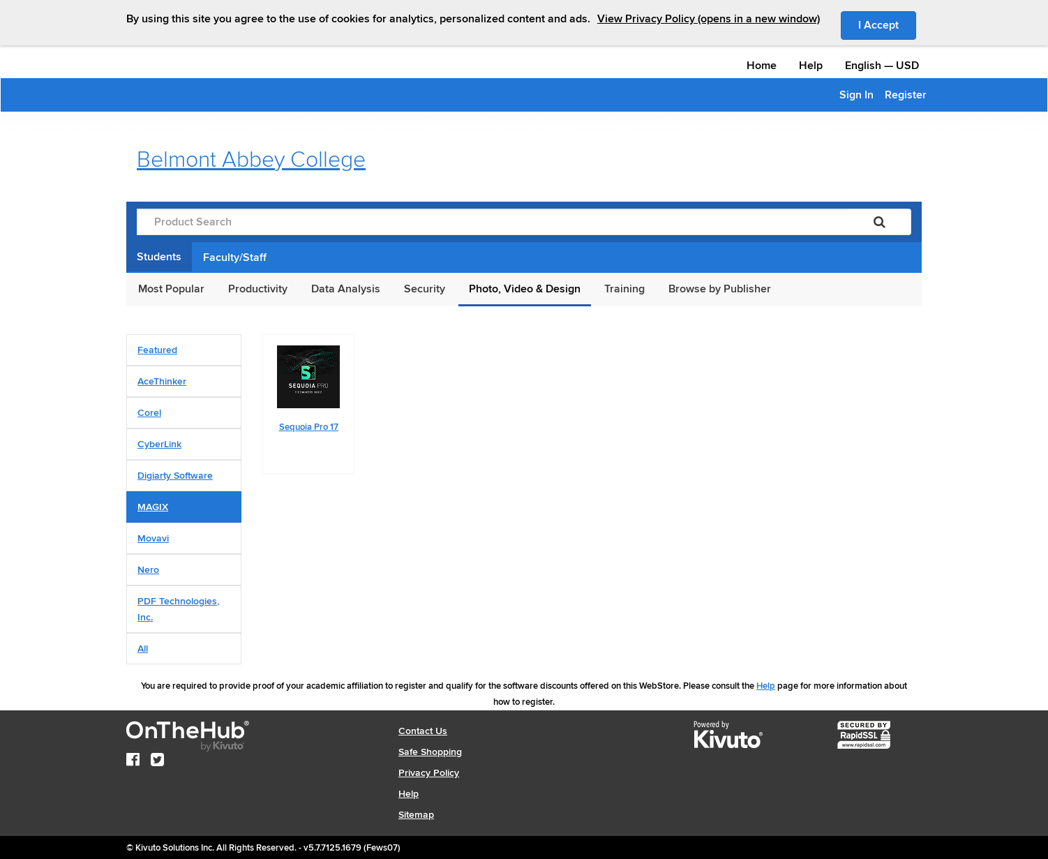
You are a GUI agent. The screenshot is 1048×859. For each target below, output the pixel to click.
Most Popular (171, 289)
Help (811, 66)
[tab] (183, 350)
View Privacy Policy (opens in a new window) (708, 19)
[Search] (879, 222)
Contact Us (422, 731)
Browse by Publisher (719, 289)
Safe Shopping (430, 752)
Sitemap (416, 815)
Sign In (856, 95)
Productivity (257, 289)
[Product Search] (492, 222)
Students (159, 257)
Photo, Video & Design (525, 289)
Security (424, 289)
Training (624, 289)
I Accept (887, 24)
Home (762, 66)
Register (906, 95)
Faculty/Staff (235, 257)
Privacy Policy (428, 773)
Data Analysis (345, 289)
